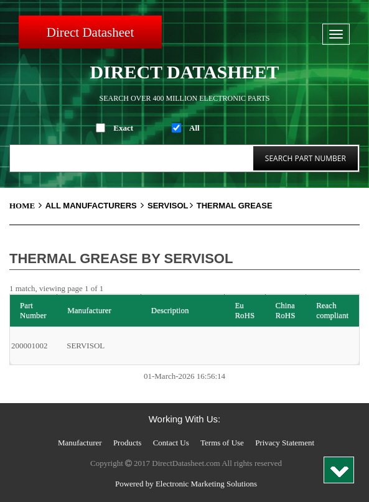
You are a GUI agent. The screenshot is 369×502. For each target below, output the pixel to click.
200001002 (29, 345)
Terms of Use (222, 442)
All (194, 127)
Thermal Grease (235, 205)
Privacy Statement (284, 442)
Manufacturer (80, 442)
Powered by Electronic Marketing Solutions (186, 483)
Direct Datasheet (90, 32)
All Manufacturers (96, 205)
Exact (123, 127)
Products (127, 442)
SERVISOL (171, 205)
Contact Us (171, 442)
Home (27, 205)
